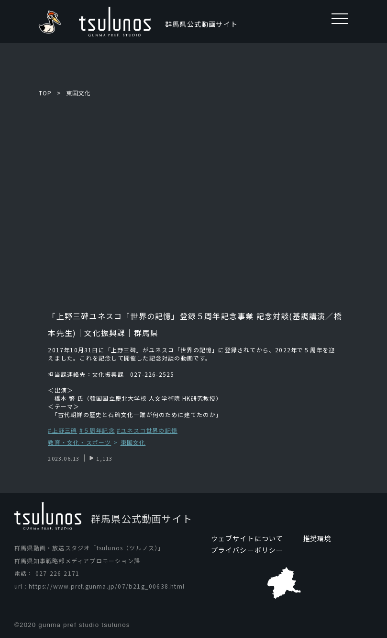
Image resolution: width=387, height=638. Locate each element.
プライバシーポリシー (247, 550)
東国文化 (78, 93)
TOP (45, 93)
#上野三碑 (62, 430)
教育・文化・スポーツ (79, 443)
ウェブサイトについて (247, 538)
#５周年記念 (97, 430)
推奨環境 (317, 538)
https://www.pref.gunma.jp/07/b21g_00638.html (107, 586)
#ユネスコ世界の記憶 (147, 430)
